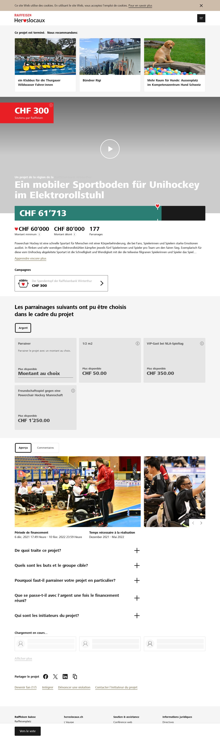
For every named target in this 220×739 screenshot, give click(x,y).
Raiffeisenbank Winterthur (73, 177)
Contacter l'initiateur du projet (116, 688)
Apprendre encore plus (30, 258)
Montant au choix (39, 374)
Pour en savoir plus (140, 5)
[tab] (23, 328)
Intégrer (47, 688)
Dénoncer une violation (74, 688)
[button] (201, 18)
